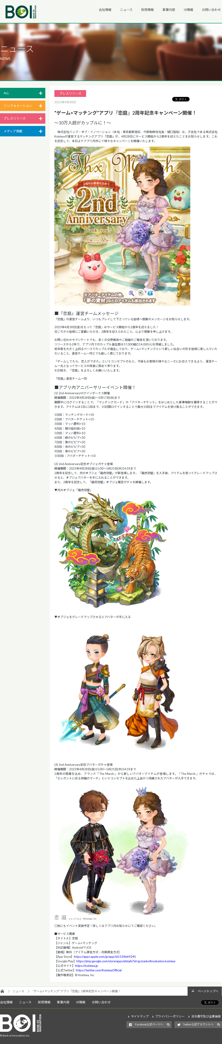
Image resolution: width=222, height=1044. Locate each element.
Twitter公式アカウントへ (198, 1024)
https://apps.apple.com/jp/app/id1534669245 (105, 956)
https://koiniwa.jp (86, 966)
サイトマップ (140, 1016)
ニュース (126, 10)
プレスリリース (15, 118)
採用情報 (147, 10)
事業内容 (168, 10)
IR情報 (188, 10)
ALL (6, 93)
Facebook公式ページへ (149, 1024)
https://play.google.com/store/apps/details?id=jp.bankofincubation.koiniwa (125, 961)
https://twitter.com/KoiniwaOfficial (99, 970)
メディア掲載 (13, 131)
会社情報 (105, 10)
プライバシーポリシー (170, 1016)
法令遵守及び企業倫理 (206, 1016)
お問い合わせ (211, 10)
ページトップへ (208, 991)
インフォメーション (18, 106)
